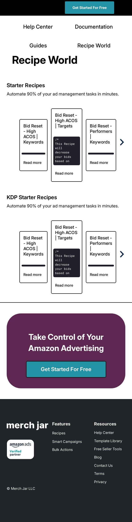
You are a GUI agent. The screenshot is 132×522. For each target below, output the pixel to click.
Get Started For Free (89, 7)
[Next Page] (121, 142)
